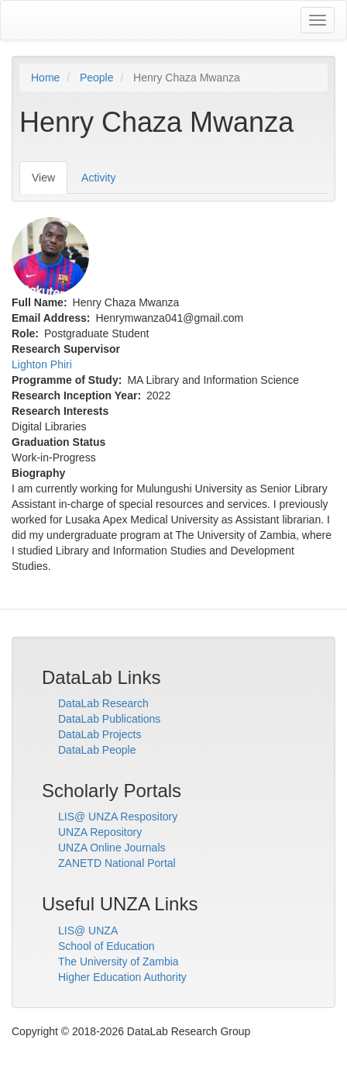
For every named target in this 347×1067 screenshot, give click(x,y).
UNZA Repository (100, 832)
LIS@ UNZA (88, 930)
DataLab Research (103, 703)
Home (45, 77)
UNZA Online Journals (112, 847)
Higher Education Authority (122, 977)
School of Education (106, 946)
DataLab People (97, 750)
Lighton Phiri (42, 364)
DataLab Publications (109, 719)
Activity (98, 177)
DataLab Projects (99, 734)
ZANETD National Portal (117, 863)
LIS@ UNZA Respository (117, 816)
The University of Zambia (118, 961)
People (97, 77)
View (49, 182)
